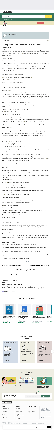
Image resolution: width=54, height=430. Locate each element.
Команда (17, 412)
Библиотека (4, 415)
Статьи (38, 392)
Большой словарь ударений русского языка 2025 (9, 318)
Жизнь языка (42, 392)
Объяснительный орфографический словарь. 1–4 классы (38, 319)
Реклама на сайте (19, 415)
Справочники (4, 414)
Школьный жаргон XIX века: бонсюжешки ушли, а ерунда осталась (44, 390)
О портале (18, 411)
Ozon (4, 324)
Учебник (3, 418)
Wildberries (7, 324)
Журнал (3, 417)
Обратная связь (19, 414)
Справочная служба (5, 411)
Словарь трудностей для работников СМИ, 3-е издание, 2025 (23, 319)
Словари (3, 412)
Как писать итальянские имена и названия (40, 266)
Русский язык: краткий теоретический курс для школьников (27, 356)
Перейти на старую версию (46, 420)
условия (43, 426)
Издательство (4, 420)
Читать (7, 362)
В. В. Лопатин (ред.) (7, 359)
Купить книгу (27, 332)
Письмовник (13, 293)
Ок (49, 426)
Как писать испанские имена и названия (10, 266)
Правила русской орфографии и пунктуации (9, 357)
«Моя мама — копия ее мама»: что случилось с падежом (25, 390)
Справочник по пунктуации (42, 354)
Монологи (4, 391)
